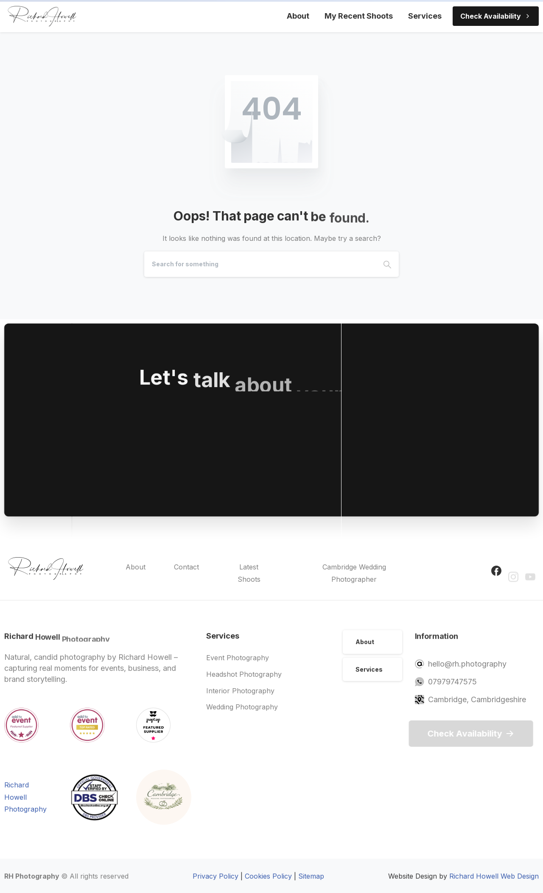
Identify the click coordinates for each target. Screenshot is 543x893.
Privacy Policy (215, 880)
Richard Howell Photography (25, 797)
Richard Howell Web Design (494, 880)
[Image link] (163, 797)
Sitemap (311, 880)
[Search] (260, 264)
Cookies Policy (268, 880)
